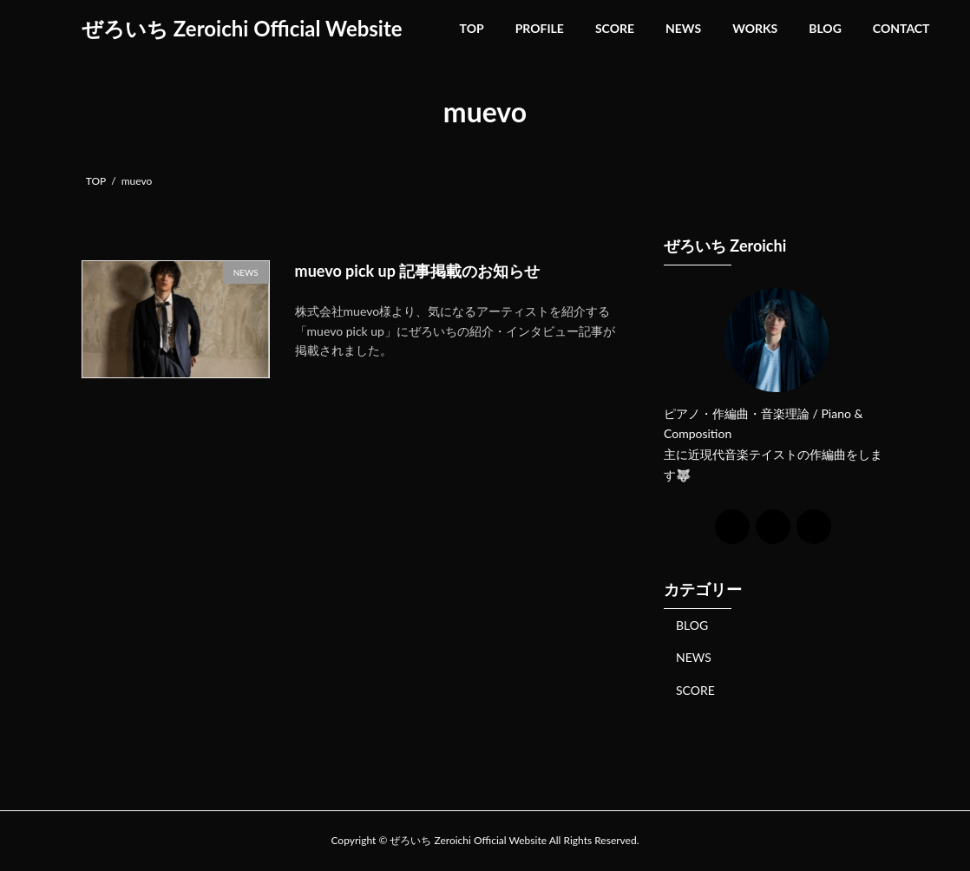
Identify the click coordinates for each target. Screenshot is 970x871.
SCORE (695, 689)
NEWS (693, 657)
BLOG (692, 624)
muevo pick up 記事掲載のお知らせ (418, 270)
